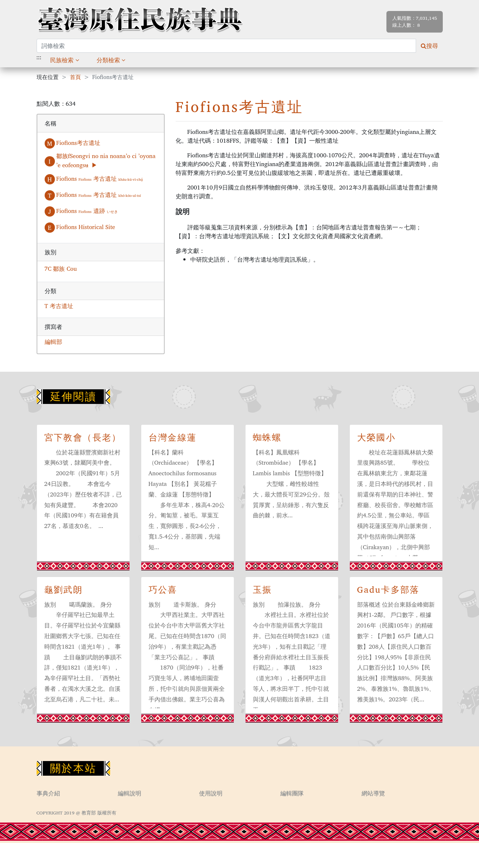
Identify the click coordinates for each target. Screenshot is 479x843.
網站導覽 (373, 793)
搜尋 (429, 45)
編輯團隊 (292, 793)
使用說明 (210, 793)
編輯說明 (129, 793)
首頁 (75, 77)
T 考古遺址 (59, 306)
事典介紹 (48, 793)
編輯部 (53, 341)
